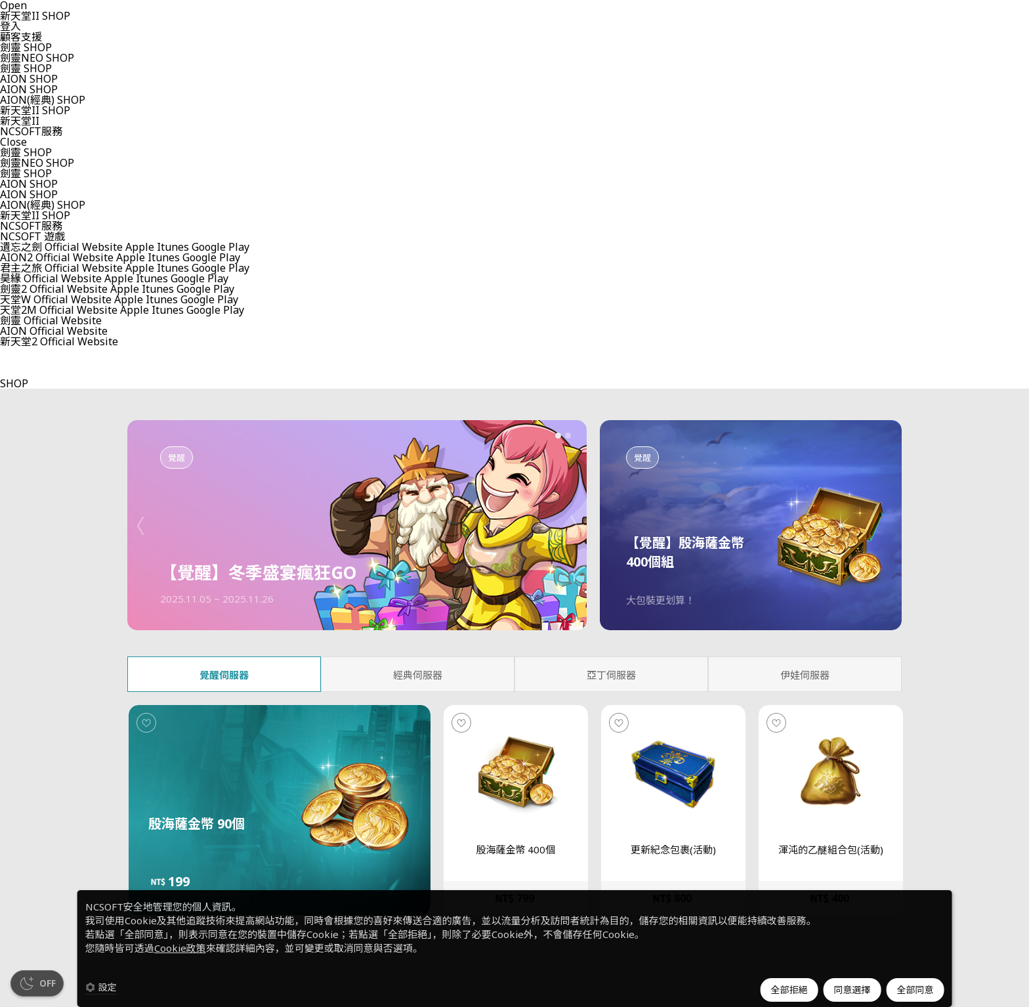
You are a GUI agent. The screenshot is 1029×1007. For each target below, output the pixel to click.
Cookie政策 (180, 947)
